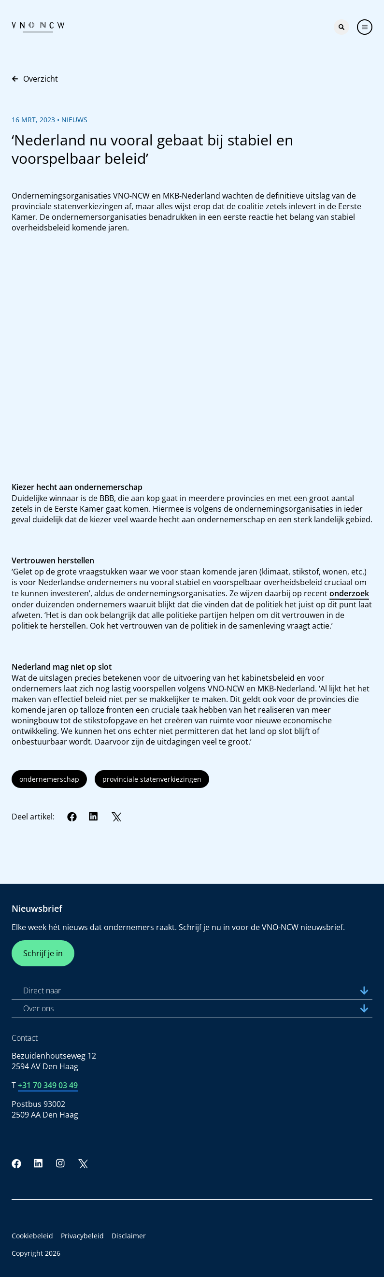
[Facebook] (72, 816)
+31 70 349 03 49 (48, 1085)
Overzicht (35, 78)
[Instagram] (60, 1163)
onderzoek (349, 593)
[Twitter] (116, 816)
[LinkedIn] (94, 816)
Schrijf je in (43, 953)
